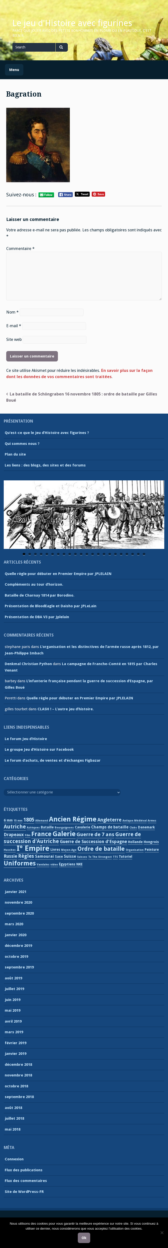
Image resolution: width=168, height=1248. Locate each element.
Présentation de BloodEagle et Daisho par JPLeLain (50, 606)
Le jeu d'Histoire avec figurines (72, 23)
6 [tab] (52, 554)
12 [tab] (87, 554)
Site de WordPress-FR (24, 1191)
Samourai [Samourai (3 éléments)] (44, 856)
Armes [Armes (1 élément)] (152, 820)
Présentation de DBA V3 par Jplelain (37, 617)
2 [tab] (29, 554)
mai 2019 (12, 1010)
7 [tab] (58, 554)
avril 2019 (13, 1021)
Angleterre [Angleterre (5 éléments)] (109, 819)
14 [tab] (98, 554)
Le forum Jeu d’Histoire (26, 739)
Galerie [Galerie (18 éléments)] (64, 834)
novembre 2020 (18, 902)
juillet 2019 (14, 989)
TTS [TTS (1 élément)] (115, 856)
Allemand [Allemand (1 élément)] (41, 820)
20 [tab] (133, 554)
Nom (12, 312)
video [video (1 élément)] (54, 864)
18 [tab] (121, 554)
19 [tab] (127, 554)
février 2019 (15, 1043)
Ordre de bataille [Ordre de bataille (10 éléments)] (101, 848)
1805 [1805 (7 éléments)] (28, 820)
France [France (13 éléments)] (41, 834)
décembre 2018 (18, 1064)
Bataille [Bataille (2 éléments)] (47, 827)
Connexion (14, 1159)
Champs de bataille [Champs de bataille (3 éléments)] (109, 827)
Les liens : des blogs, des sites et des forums (45, 465)
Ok (84, 1238)
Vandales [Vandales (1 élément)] (43, 864)
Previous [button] (10, 513)
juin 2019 (12, 1000)
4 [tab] (41, 554)
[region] (84, 514)
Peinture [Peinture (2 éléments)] (152, 850)
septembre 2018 (19, 1097)
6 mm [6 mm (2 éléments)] (8, 820)
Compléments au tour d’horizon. (34, 584)
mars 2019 (14, 1032)
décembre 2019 (18, 945)
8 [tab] (64, 554)
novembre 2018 (18, 1075)
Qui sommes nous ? (22, 443)
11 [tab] (81, 554)
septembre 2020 (19, 913)
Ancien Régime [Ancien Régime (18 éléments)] (72, 819)
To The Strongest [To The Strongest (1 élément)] (100, 856)
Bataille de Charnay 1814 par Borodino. (39, 595)
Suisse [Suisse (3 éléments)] (70, 856)
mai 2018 (12, 1129)
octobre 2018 (16, 1086)
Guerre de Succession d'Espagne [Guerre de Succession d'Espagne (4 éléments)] (93, 841)
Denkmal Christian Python (28, 664)
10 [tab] (76, 554)
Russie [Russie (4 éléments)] (10, 856)
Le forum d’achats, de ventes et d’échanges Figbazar (53, 760)
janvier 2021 (15, 892)
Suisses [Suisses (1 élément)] (82, 856)
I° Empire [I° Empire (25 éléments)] (33, 848)
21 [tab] (138, 554)
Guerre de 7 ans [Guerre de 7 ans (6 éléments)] (95, 834)
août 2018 (13, 1107)
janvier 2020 (15, 935)
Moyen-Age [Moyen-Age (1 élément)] (69, 850)
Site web (14, 339)
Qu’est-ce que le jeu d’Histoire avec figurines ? (47, 432)
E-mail (13, 325)
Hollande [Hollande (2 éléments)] (135, 842)
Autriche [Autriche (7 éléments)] (15, 827)
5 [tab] (46, 554)
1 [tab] (24, 554)
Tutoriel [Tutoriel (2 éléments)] (125, 856)
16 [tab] (110, 554)
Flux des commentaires (26, 1180)
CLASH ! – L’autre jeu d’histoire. (66, 709)
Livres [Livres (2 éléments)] (55, 850)
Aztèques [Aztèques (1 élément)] (33, 827)
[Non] (161, 1232)
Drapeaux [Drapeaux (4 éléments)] (14, 834)
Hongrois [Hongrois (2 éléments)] (151, 842)
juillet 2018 (14, 1118)
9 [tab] (69, 554)
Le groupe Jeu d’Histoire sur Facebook (39, 749)
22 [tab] (144, 554)
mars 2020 (14, 924)
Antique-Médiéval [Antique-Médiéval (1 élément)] (135, 820)
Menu (14, 70)
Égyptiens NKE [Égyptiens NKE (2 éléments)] (71, 864)
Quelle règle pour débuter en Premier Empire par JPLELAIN (58, 573)
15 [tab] (104, 554)
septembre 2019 (19, 967)
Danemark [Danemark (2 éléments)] (146, 827)
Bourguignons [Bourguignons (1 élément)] (64, 827)
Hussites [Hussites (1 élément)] (10, 850)
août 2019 (13, 978)
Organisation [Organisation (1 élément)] (135, 850)
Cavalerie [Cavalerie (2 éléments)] (82, 827)
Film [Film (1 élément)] (27, 835)
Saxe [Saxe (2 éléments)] (59, 856)
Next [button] (158, 513)
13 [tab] (93, 554)
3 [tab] (35, 554)
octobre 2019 (16, 956)
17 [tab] (116, 554)
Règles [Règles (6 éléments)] (26, 856)
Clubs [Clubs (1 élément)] (133, 827)
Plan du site (15, 454)
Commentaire (20, 248)
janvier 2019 (15, 1053)
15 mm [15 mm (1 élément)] (18, 820)
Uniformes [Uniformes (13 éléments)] (20, 863)
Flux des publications (23, 1170)
